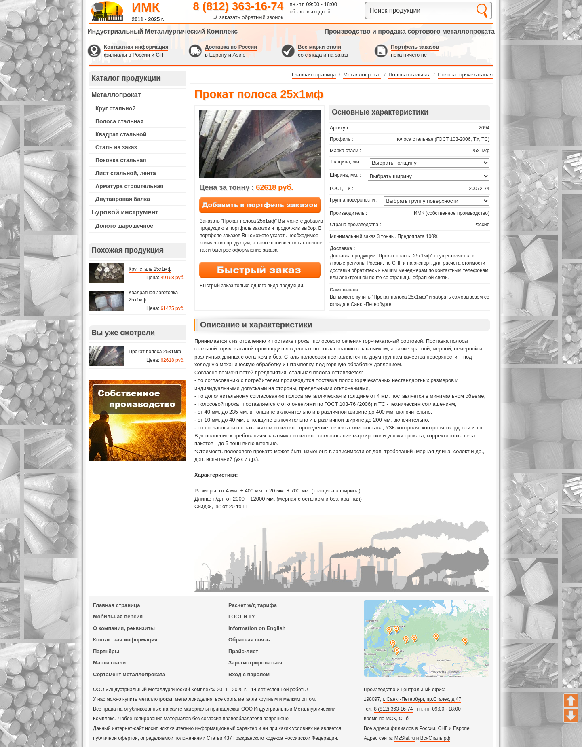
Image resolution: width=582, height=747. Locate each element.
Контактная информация (136, 47)
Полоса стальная (119, 121)
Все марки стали (319, 47)
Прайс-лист (243, 651)
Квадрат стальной (120, 134)
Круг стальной (115, 108)
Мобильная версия (118, 616)
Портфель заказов (415, 47)
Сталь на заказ (116, 147)
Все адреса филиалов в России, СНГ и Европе (417, 728)
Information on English (257, 628)
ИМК (146, 7)
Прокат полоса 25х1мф (155, 351)
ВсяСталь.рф (435, 738)
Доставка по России (231, 47)
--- (137, 420)
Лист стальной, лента (125, 173)
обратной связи (430, 277)
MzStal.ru (404, 738)
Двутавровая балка (122, 199)
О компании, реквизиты (124, 628)
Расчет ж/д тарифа (252, 605)
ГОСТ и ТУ (241, 616)
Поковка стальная (120, 160)
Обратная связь (249, 640)
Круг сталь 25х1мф (150, 269)
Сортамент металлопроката (129, 674)
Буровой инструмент (124, 212)
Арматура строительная (129, 186)
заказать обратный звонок (251, 17)
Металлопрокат (116, 94)
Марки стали (109, 663)
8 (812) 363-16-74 (238, 6)
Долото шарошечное (124, 226)
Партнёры (106, 651)
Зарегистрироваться (255, 663)
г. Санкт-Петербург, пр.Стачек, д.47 (422, 699)
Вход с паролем (249, 674)
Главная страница (116, 605)
